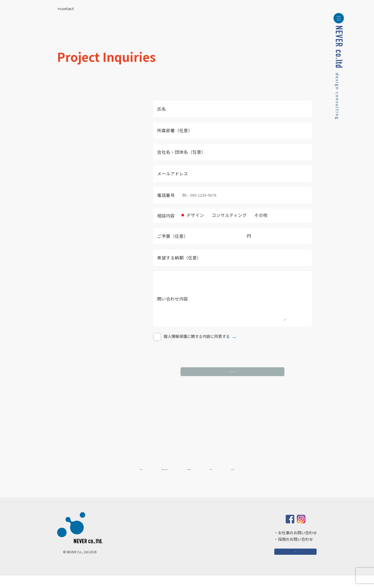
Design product (146, 478)
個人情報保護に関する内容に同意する (191, 344)
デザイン (192, 215)
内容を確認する (232, 378)
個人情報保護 (244, 344)
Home (102, 478)
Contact (270, 478)
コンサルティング (226, 215)
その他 (258, 215)
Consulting (197, 478)
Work (235, 478)
